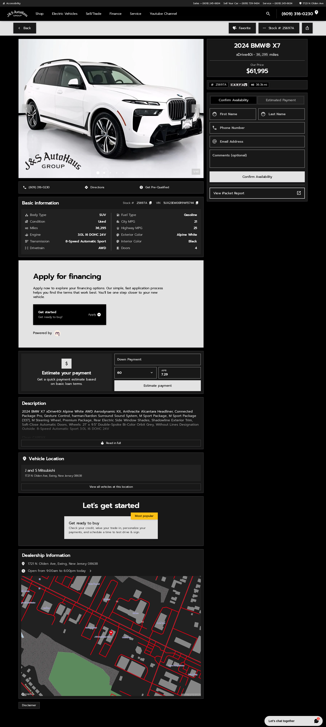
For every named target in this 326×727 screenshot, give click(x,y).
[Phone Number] (257, 128)
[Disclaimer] (29, 705)
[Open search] (268, 13)
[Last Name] (281, 114)
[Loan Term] (135, 373)
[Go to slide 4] (116, 172)
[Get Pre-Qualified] (154, 187)
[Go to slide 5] (122, 172)
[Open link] (238, 84)
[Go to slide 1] (97, 172)
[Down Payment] (157, 359)
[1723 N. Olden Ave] (311, 3)
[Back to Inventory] (24, 28)
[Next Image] (195, 108)
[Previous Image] (26, 108)
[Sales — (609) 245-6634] (206, 3)
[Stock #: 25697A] (278, 28)
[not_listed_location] (316, 12)
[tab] (233, 100)
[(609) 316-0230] (36, 187)
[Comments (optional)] (257, 159)
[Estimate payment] (157, 385)
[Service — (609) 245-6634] (277, 3)
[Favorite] (242, 28)
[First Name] (233, 114)
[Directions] (95, 187)
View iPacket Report (257, 193)
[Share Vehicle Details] (307, 28)
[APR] (179, 373)
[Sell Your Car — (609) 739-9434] (241, 3)
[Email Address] (257, 141)
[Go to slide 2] (104, 172)
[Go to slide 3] (110, 172)
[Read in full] (111, 443)
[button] (32, 108)
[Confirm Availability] (257, 176)
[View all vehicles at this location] (111, 487)
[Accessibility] (11, 3)
